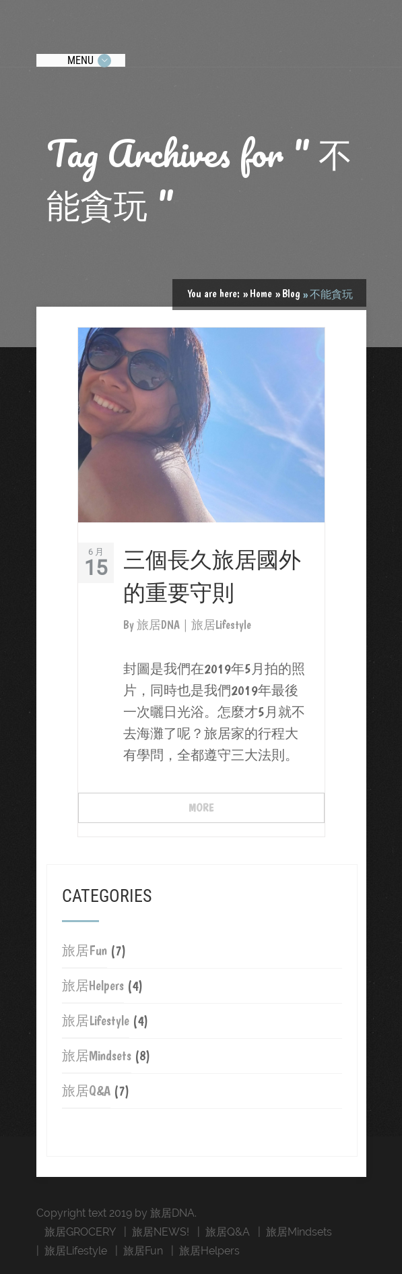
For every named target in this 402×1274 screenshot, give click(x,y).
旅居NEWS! (160, 1231)
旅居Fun (84, 950)
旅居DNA (159, 624)
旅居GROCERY (80, 1231)
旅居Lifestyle (95, 1020)
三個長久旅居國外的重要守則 (212, 575)
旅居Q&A (86, 1091)
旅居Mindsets (96, 1056)
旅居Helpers (93, 985)
